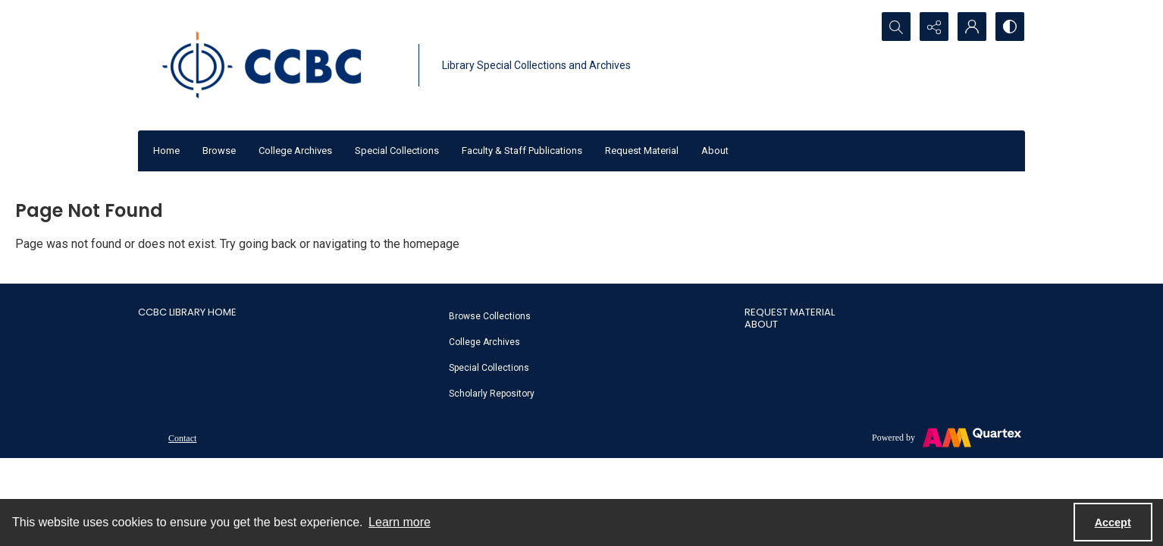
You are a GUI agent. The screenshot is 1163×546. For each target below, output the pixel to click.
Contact (182, 438)
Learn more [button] (399, 522)
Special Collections (397, 150)
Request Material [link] (790, 312)
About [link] (761, 324)
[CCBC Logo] (274, 65)
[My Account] (972, 26)
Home (166, 150)
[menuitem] (589, 315)
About (715, 150)
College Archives (295, 150)
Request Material (642, 150)
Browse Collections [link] (490, 316)
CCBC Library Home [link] (187, 312)
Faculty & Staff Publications (522, 150)
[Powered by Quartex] (946, 437)
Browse (219, 150)
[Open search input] (896, 26)
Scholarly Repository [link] (491, 393)
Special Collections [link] (489, 367)
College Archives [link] (484, 342)
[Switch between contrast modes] (1009, 26)
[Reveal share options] (934, 26)
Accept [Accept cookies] (1113, 522)
